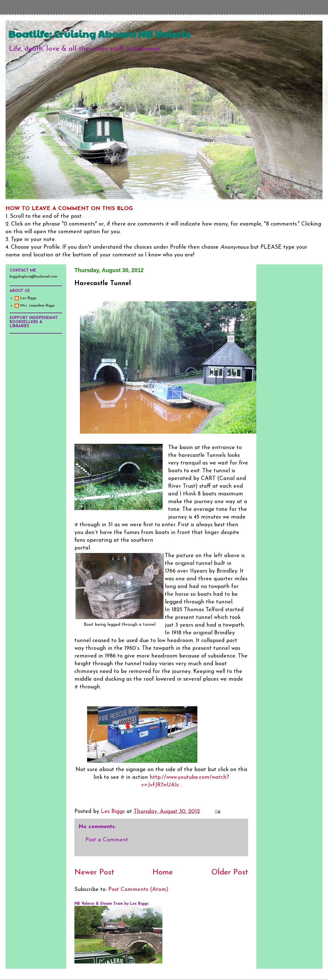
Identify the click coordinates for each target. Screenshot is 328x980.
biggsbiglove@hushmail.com (33, 277)
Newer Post (94, 872)
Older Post (229, 872)
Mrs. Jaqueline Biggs (37, 306)
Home (162, 872)
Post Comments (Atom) (138, 889)
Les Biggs (28, 298)
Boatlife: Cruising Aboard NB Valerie (99, 34)
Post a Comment (106, 840)
